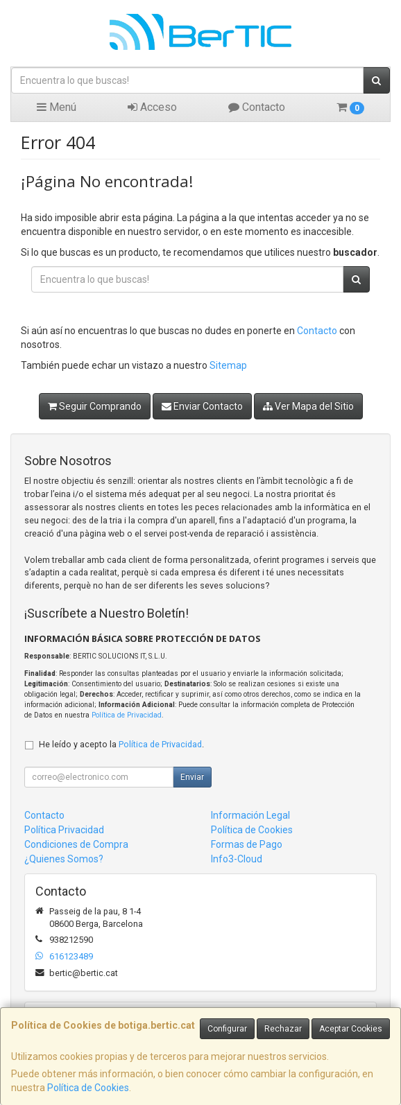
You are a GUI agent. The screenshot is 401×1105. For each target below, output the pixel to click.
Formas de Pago (246, 844)
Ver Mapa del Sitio (308, 406)
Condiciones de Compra (76, 844)
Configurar (227, 1029)
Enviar (192, 777)
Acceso (152, 107)
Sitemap (228, 365)
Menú (56, 107)
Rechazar (283, 1029)
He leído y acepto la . (121, 744)
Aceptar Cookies (350, 1029)
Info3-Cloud (236, 858)
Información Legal (250, 815)
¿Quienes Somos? (63, 858)
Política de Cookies (88, 1087)
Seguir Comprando (95, 406)
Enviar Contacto (202, 406)
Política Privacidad (64, 829)
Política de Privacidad (127, 715)
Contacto (256, 107)
